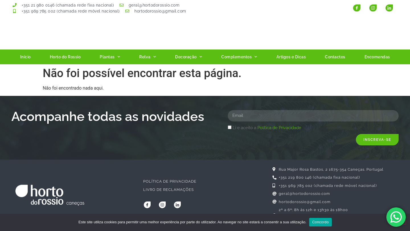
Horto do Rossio (65, 57)
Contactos (335, 57)
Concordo (320, 222)
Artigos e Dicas (291, 57)
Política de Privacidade (279, 127)
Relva (147, 57)
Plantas (110, 57)
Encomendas (377, 57)
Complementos (239, 57)
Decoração (188, 57)
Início (25, 57)
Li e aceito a (267, 127)
